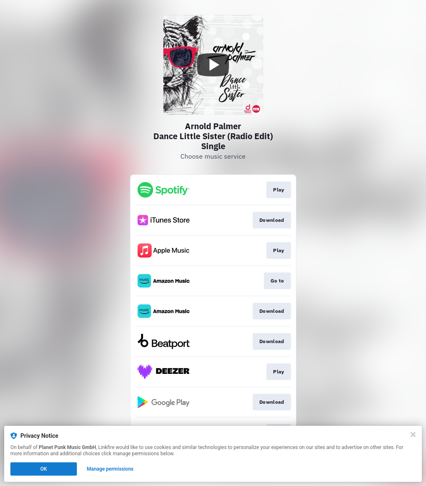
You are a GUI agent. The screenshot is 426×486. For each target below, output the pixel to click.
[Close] (413, 434)
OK (43, 469)
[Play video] (213, 64)
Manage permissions (110, 469)
